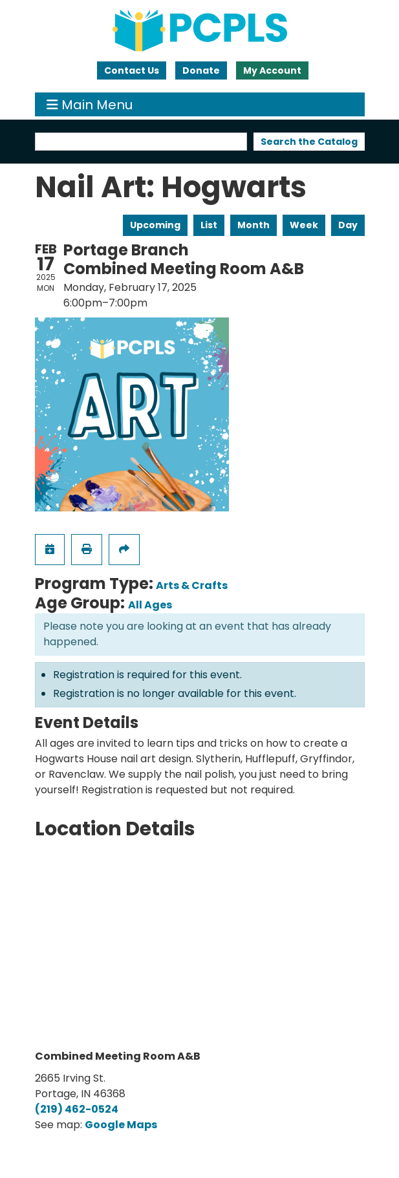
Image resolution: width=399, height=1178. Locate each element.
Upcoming (155, 225)
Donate (201, 70)
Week (304, 225)
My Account (272, 70)
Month (253, 225)
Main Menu (90, 104)
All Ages (150, 604)
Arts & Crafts (192, 585)
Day (348, 225)
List (208, 225)
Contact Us (131, 70)
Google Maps (121, 1124)
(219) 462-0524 (76, 1109)
